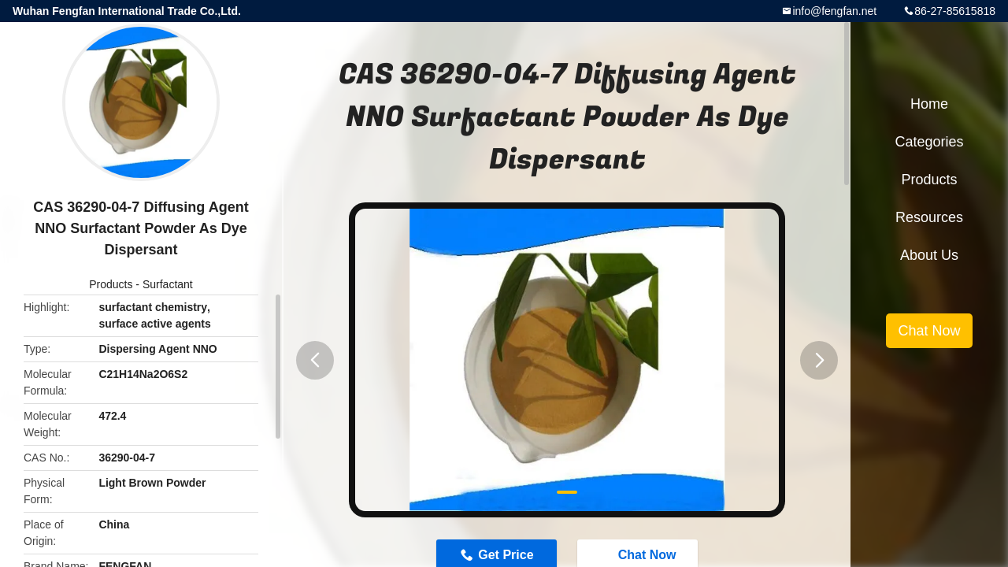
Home (929, 104)
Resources (929, 217)
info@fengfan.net (834, 11)
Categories (929, 142)
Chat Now (929, 331)
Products (110, 284)
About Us (929, 255)
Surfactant (168, 284)
